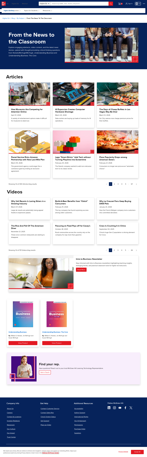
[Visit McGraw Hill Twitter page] (131, 407)
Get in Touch (44, 372)
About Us (10, 408)
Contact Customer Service (50, 408)
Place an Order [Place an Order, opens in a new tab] (46, 425)
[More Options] (144, 3)
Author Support (79, 413)
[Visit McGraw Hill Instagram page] (114, 407)
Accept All (137, 452)
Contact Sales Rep (47, 413)
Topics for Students (58, 10)
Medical (30, 3)
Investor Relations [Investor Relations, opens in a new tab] (13, 421)
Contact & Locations (14, 417)
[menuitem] (21, 10)
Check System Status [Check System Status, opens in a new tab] (48, 417)
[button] (129, 3)
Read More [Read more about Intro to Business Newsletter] (81, 269)
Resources (73, 10)
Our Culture (11, 429)
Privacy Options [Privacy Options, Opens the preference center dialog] (123, 451)
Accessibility (78, 408)
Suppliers (77, 433)
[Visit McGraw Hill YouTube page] (120, 407)
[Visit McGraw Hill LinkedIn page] (109, 407)
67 (132, 184)
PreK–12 (11, 3)
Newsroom (11, 425)
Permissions (78, 425)
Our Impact (11, 433)
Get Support (45, 421)
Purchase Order (79, 429)
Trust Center (11, 437)
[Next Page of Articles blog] (136, 184)
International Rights (81, 417)
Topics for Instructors (38, 10)
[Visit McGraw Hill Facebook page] (125, 407)
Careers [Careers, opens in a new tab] (9, 413)
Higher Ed (20, 3)
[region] (73, 452)
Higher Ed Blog (8, 10)
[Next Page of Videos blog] (136, 250)
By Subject (22, 10)
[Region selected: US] (138, 3)
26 (132, 250)
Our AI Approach (80, 421)
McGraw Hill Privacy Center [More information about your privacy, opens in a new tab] (50, 453)
